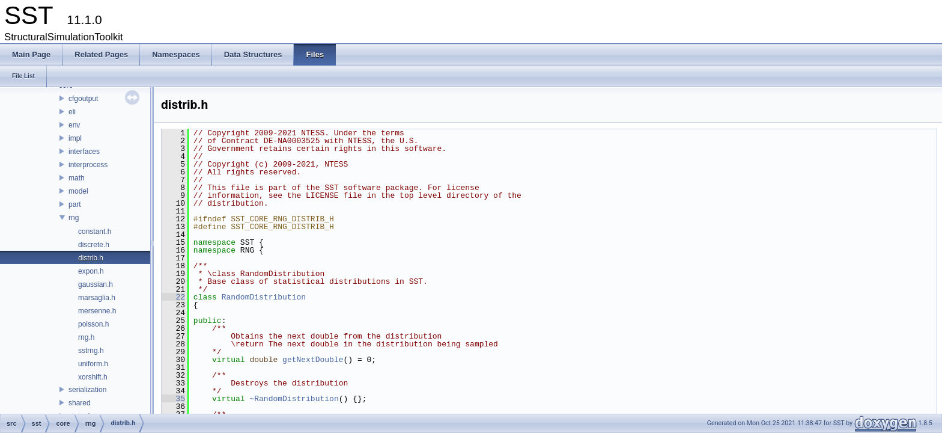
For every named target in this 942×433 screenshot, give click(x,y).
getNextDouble (312, 359)
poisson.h (93, 324)
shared (79, 403)
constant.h (94, 231)
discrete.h (93, 245)
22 (173, 297)
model (78, 191)
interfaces (84, 151)
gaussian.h (95, 284)
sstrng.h (91, 350)
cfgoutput (83, 98)
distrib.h (90, 258)
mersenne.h (97, 311)
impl (75, 138)
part (74, 204)
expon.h (91, 271)
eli (72, 112)
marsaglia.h (96, 297)
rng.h (86, 337)
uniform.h (93, 364)
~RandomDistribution (293, 398)
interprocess (88, 165)
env (74, 125)
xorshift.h (93, 377)
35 (173, 398)
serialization (87, 389)
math (76, 178)
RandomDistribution (264, 297)
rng (73, 217)
